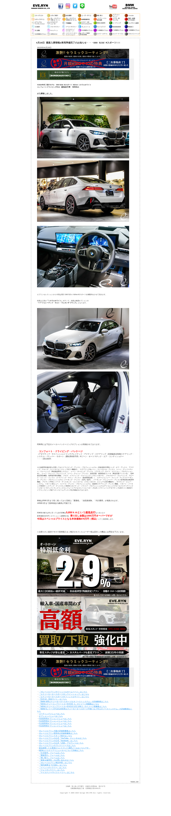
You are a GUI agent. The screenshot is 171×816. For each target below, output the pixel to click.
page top (134, 800)
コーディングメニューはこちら (52, 732)
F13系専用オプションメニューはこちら (55, 742)
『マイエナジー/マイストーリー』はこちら (56, 791)
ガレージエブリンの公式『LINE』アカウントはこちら (61, 762)
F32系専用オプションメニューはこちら (55, 745)
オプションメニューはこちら (51, 735)
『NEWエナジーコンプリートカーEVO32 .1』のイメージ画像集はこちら (69, 723)
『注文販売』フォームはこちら (52, 771)
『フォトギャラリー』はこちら (52, 789)
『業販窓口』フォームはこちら (52, 774)
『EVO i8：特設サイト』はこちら (53, 718)
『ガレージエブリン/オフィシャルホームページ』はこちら (63, 710)
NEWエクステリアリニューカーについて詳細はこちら (61, 769)
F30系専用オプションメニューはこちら (55, 737)
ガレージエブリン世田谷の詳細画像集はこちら (58, 752)
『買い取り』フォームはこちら (52, 776)
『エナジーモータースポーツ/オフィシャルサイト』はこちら (64, 715)
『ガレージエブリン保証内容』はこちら (55, 781)
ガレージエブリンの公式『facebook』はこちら (58, 759)
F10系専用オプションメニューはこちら (55, 740)
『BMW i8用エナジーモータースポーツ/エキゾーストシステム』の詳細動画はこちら (73, 720)
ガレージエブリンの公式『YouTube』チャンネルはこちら (63, 757)
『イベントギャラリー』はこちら (53, 786)
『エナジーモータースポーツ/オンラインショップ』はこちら (64, 713)
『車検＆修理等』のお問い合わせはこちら (56, 779)
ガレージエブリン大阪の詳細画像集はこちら (57, 749)
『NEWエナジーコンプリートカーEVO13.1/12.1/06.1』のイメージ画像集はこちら (73, 725)
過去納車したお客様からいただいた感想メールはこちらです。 (64, 767)
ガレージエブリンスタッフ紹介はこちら (55, 754)
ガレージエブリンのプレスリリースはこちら (57, 764)
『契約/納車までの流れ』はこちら (53, 784)
